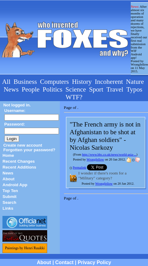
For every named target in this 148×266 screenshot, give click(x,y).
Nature (135, 81)
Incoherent (109, 81)
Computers (54, 81)
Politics (52, 89)
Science (75, 89)
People (30, 89)
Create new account (22, 145)
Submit (9, 196)
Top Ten (10, 190)
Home (8, 155)
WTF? (74, 97)
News (11, 89)
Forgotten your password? (29, 150)
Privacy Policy (94, 262)
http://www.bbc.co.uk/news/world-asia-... (109, 154)
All (6, 81)
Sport (96, 89)
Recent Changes (18, 161)
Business (25, 81)
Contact (64, 262)
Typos (134, 89)
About (8, 179)
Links (7, 208)
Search (9, 202)
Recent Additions (19, 167)
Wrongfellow (95, 159)
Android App (14, 184)
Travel (114, 89)
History (82, 81)
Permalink (79, 167)
